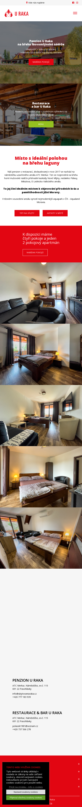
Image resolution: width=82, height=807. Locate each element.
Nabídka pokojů (41, 62)
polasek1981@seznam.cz (25, 726)
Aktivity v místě (55, 213)
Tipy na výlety (27, 213)
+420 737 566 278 (21, 729)
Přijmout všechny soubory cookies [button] (26, 797)
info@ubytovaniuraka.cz (24, 693)
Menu (41, 124)
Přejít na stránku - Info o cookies (26, 787)
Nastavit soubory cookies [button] (26, 792)
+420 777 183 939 (21, 696)
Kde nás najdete (37, 2)
